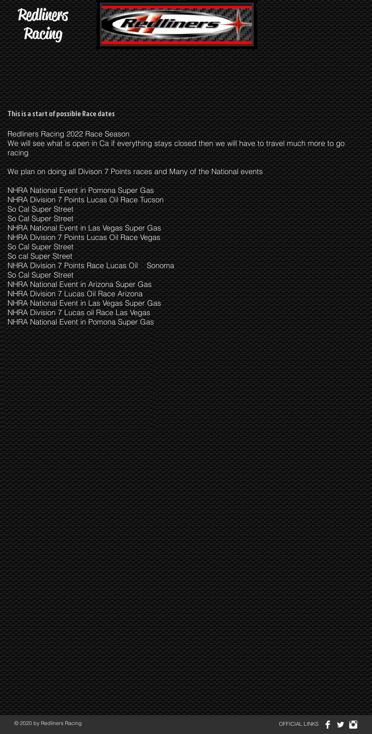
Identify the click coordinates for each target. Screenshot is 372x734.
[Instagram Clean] (353, 724)
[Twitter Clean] (340, 724)
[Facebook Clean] (328, 724)
